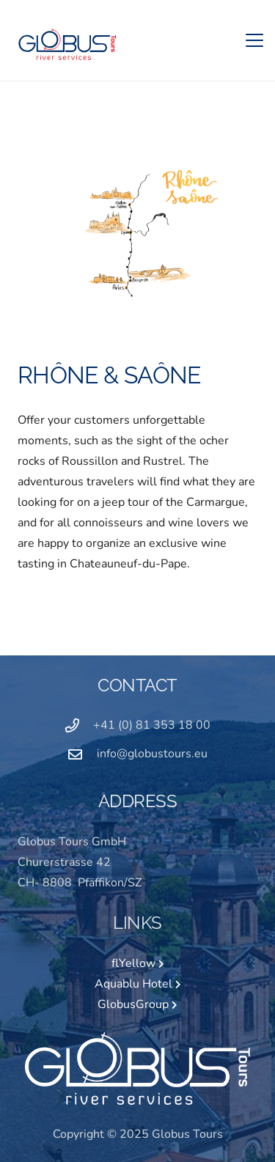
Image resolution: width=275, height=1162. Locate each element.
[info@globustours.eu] (82, 754)
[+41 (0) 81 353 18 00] (79, 725)
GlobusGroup (137, 1004)
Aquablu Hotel (138, 984)
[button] (254, 40)
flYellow (137, 963)
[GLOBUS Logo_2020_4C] (66, 40)
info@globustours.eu (152, 754)
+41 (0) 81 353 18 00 (151, 725)
